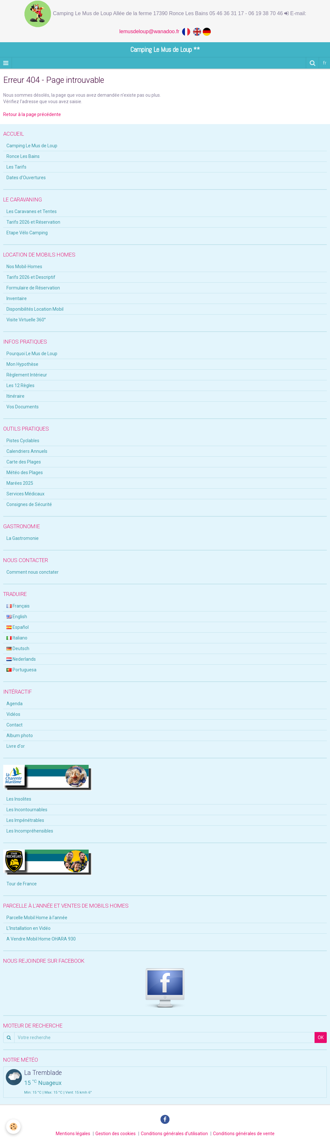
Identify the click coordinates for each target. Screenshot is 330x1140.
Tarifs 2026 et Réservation (33, 222)
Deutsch (17, 648)
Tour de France (21, 883)
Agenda (14, 703)
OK (321, 1037)
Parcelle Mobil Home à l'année (36, 917)
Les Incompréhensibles (29, 830)
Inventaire (16, 298)
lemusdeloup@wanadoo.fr (150, 31)
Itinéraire (15, 396)
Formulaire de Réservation (33, 287)
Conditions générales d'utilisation (174, 1133)
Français (18, 606)
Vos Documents (22, 406)
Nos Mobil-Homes (24, 266)
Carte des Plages (23, 461)
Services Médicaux (25, 493)
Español (17, 627)
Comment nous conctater (32, 572)
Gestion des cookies (115, 1133)
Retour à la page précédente (32, 114)
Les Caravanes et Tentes (31, 211)
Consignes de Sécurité (29, 504)
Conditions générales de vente (244, 1133)
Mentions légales (73, 1133)
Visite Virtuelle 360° (26, 319)
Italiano (16, 637)
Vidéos (13, 714)
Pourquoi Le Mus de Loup (31, 353)
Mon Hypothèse (22, 364)
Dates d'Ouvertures (26, 177)
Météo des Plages (24, 472)
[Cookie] (13, 1126)
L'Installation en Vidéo (28, 928)
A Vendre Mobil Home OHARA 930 (41, 938)
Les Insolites (18, 799)
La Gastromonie (22, 538)
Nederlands (21, 659)
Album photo (19, 735)
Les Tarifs (16, 167)
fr (324, 62)
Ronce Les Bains (23, 156)
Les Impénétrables (25, 820)
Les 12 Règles (20, 385)
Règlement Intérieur (26, 374)
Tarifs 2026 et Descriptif (30, 277)
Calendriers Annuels (26, 451)
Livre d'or (15, 746)
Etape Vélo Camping (27, 232)
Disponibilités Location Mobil (34, 309)
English (16, 616)
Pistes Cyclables (22, 440)
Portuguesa (21, 669)
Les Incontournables (26, 809)
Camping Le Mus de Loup (31, 145)
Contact (14, 724)
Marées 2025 (19, 483)
